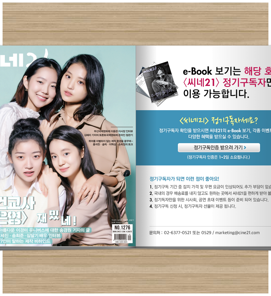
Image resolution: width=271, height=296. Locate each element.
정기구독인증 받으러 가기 (219, 147)
